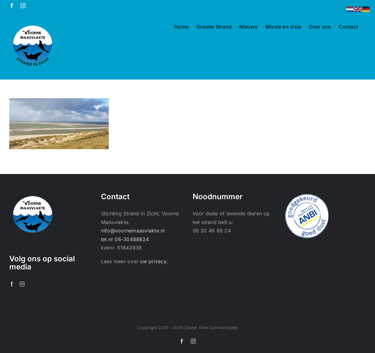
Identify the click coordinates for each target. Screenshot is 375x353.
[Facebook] (11, 284)
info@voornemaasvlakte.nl (133, 230)
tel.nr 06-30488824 (125, 239)
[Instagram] (22, 284)
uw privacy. (154, 261)
